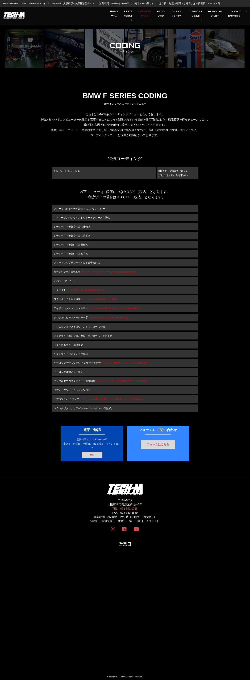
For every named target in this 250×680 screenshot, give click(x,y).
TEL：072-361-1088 (125, 508)
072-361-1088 (10, 3)
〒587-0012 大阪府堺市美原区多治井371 (71, 3)
